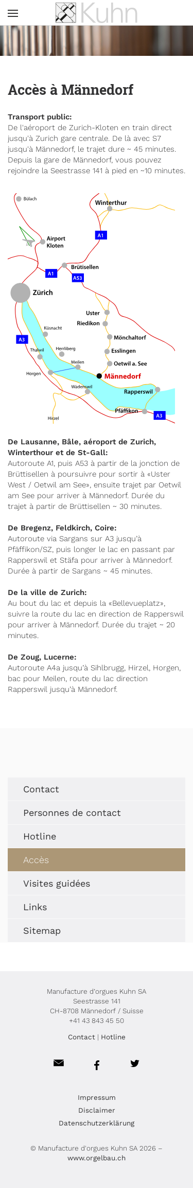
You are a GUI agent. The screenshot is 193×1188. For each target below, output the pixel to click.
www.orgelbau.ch (96, 1158)
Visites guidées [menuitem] (56, 883)
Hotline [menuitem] (39, 836)
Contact (81, 1037)
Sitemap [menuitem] (42, 930)
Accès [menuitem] (36, 859)
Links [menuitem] (35, 907)
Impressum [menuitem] (97, 1097)
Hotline (113, 1037)
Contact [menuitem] (41, 789)
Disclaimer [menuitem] (96, 1110)
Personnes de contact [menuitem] (72, 812)
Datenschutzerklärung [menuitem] (96, 1123)
